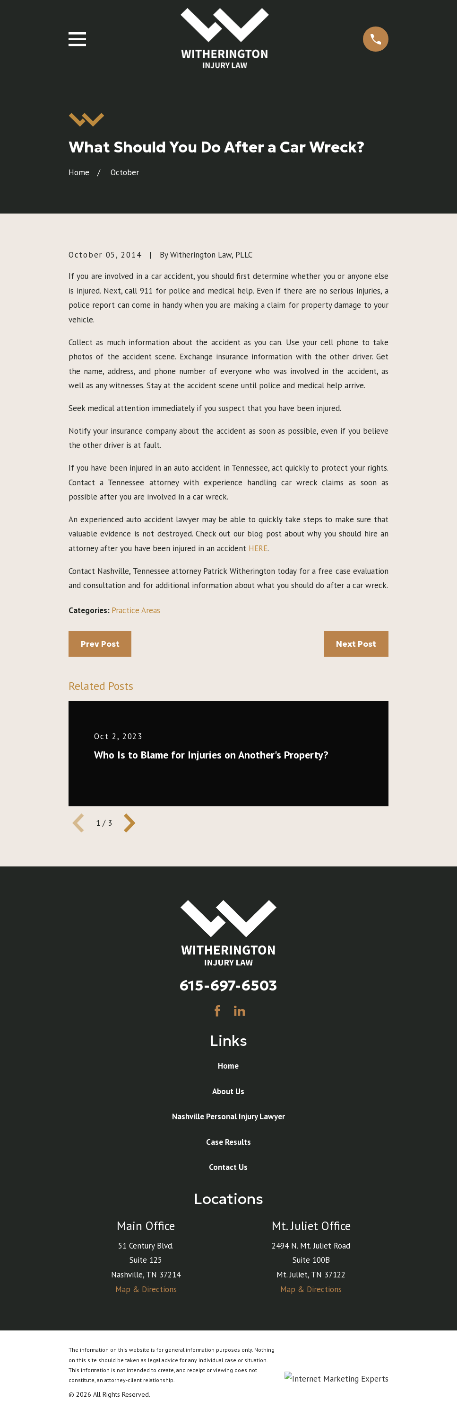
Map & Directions (146, 1289)
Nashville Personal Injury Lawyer (228, 1116)
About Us (228, 1091)
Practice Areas (136, 610)
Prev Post (100, 644)
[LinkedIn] (239, 1011)
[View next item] (129, 822)
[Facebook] (217, 1011)
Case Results (228, 1142)
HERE (258, 548)
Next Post (356, 644)
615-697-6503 (228, 985)
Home (228, 1066)
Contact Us (228, 1167)
